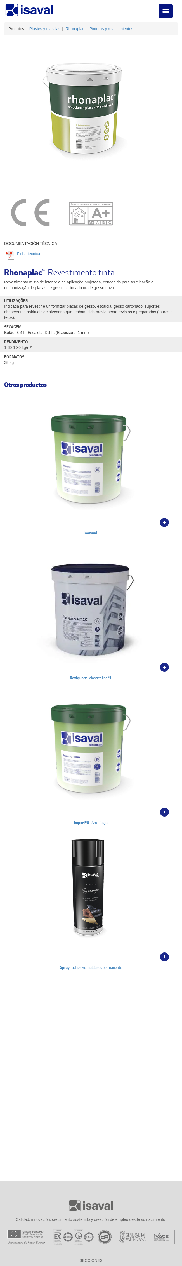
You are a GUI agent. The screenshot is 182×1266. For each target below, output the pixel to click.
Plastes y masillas (44, 28)
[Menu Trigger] (166, 11)
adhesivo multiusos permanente (91, 897)
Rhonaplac (75, 28)
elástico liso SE (91, 608)
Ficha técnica (28, 253)
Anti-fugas (91, 753)
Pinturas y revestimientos (111, 28)
